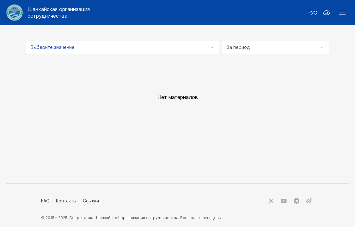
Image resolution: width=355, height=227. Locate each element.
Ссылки (91, 200)
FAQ (45, 200)
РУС (312, 12)
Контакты (66, 200)
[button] (342, 12)
